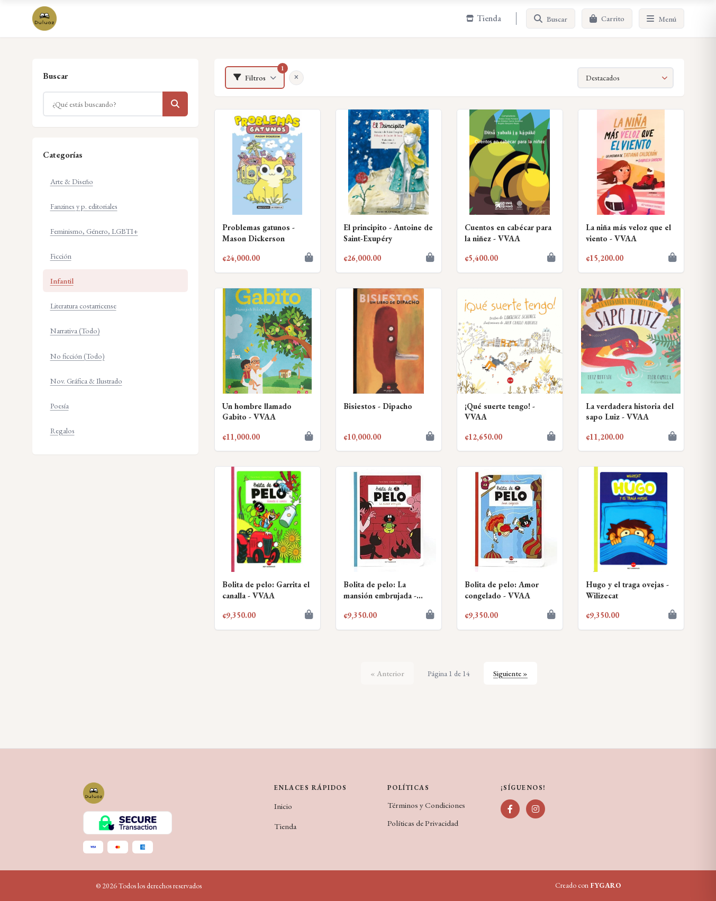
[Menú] (661, 18)
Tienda (285, 826)
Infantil (62, 281)
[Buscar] (550, 18)
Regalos (62, 430)
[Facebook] (510, 808)
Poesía (59, 406)
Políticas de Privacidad (422, 823)
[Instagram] (535, 808)
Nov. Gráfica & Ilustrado (86, 381)
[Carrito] (607, 18)
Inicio (283, 806)
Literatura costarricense (83, 306)
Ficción (60, 256)
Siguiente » (510, 673)
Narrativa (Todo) (75, 330)
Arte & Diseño (71, 181)
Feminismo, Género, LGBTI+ (94, 231)
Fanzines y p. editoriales (83, 206)
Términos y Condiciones (426, 805)
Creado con (588, 885)
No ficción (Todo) (77, 356)
